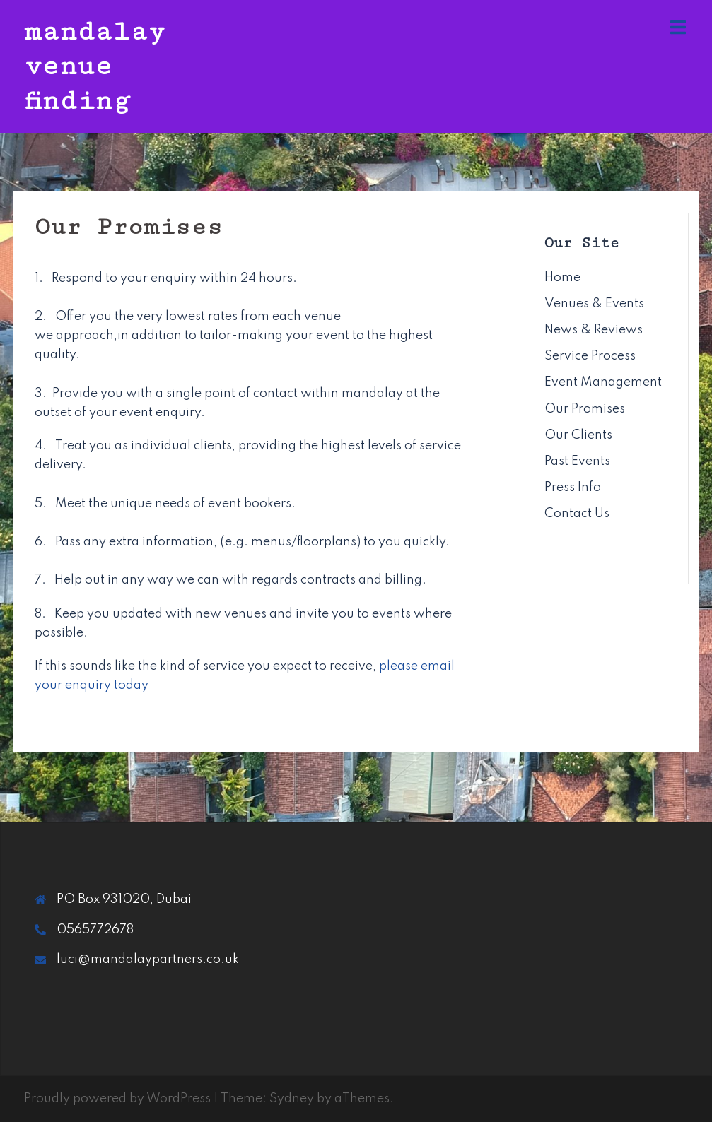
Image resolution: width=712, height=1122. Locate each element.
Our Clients (578, 435)
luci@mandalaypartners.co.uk (148, 959)
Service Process (590, 356)
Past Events (577, 461)
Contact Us (576, 513)
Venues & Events (594, 303)
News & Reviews (593, 330)
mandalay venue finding (94, 66)
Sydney (291, 1098)
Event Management (603, 382)
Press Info (572, 487)
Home (562, 277)
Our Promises (584, 409)
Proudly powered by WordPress (117, 1098)
